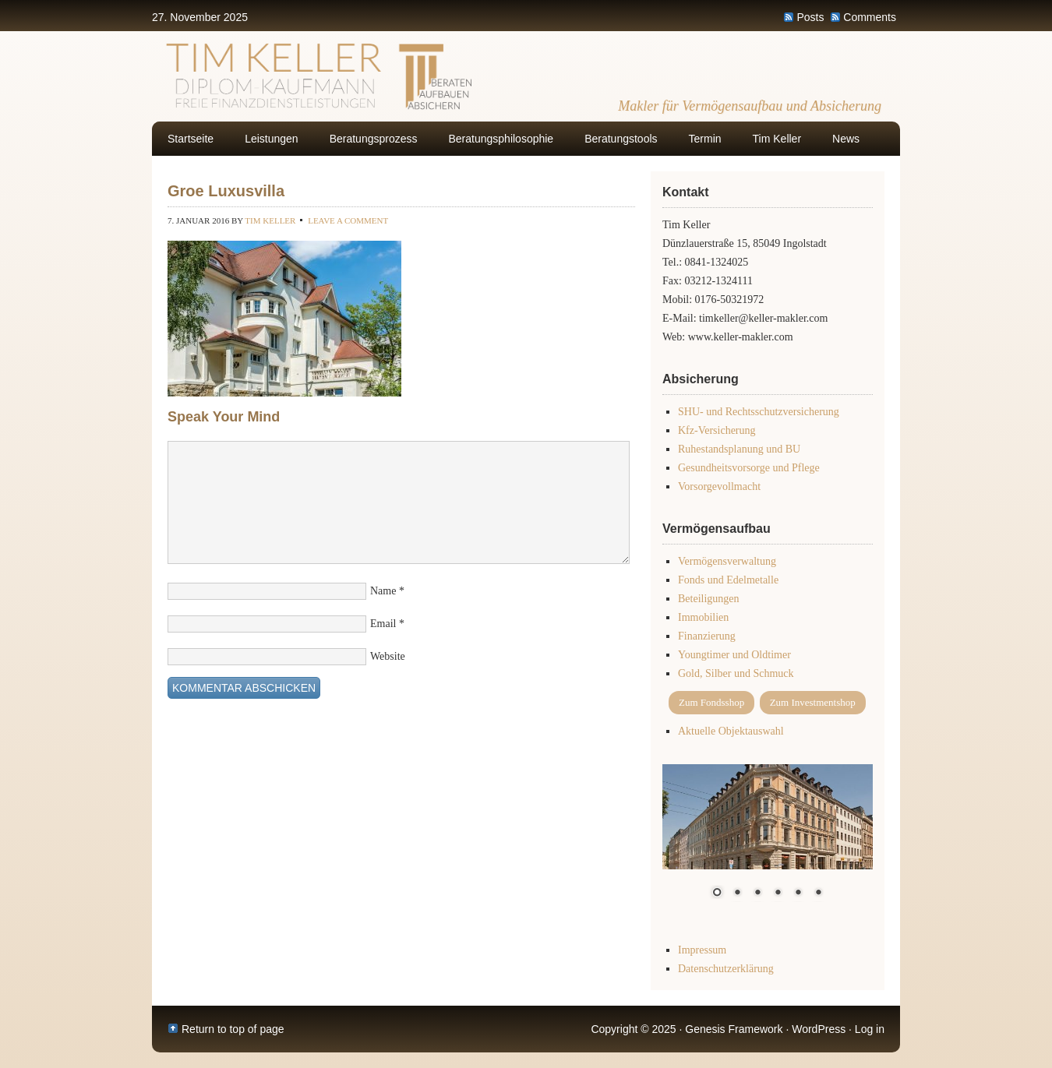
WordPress (818, 1029)
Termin (705, 138)
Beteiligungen (709, 598)
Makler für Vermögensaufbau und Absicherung (749, 106)
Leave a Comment (348, 220)
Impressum (702, 950)
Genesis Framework (733, 1029)
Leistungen (271, 138)
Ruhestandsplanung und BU (739, 449)
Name (383, 591)
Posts (810, 17)
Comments (869, 17)
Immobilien (703, 617)
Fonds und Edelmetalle (728, 580)
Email (383, 623)
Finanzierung (707, 636)
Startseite (191, 138)
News (846, 138)
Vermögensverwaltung (727, 561)
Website (387, 656)
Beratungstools (620, 138)
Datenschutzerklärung (726, 969)
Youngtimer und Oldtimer (734, 655)
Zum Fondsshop (711, 702)
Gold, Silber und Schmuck (736, 673)
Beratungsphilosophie (501, 138)
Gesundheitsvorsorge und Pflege (749, 468)
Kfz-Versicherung (717, 430)
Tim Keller (777, 138)
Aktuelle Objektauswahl (731, 731)
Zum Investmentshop (813, 702)
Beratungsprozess (374, 138)
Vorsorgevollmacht (719, 486)
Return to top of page (233, 1029)
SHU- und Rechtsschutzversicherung (758, 412)
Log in (869, 1029)
